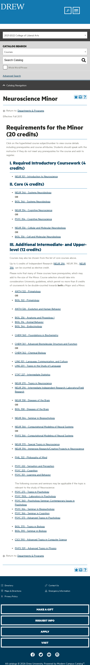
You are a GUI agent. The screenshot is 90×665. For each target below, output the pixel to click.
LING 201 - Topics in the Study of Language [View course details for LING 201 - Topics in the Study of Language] (38, 365)
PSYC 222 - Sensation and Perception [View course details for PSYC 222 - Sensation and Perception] (34, 465)
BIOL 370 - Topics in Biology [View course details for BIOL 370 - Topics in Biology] (30, 526)
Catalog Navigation (16, 85)
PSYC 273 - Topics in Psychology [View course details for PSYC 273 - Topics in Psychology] (32, 491)
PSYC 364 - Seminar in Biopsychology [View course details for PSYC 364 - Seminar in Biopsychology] (34, 508)
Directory (9, 585)
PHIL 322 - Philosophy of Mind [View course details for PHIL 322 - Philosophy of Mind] (31, 457)
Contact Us (54, 585)
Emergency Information (59, 590)
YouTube (49, 655)
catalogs (13, 663)
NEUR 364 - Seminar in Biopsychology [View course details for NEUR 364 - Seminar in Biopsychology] (35, 417)
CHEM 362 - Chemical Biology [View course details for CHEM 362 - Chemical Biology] (30, 352)
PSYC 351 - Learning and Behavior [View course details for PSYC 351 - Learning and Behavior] (33, 474)
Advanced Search (12, 75)
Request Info (44, 620)
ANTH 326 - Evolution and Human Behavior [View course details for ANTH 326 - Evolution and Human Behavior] (38, 308)
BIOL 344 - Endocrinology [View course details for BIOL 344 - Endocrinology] (28, 326)
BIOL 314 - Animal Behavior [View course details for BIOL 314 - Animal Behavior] (29, 321)
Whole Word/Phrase (17, 67)
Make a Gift (45, 609)
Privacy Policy (11, 596)
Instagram (57, 655)
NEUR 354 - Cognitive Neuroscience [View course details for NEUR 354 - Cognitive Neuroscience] (33, 210)
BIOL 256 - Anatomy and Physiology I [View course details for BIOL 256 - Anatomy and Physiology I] (34, 317)
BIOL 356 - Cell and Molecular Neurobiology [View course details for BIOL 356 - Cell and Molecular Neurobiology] (38, 236)
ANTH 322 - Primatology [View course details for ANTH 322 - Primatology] (28, 291)
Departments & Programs (31, 110)
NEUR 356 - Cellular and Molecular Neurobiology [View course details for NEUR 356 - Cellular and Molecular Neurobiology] (40, 227)
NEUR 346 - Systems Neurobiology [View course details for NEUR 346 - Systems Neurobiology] (33, 192)
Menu (76, 12)
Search (68, 9)
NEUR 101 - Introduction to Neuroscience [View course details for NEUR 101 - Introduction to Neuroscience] (36, 176)
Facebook (33, 655)
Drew (13, 7)
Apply (45, 631)
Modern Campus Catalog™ (71, 663)
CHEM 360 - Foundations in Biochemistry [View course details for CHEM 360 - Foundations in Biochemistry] (36, 335)
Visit (45, 643)
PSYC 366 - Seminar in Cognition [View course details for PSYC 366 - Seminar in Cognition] (32, 513)
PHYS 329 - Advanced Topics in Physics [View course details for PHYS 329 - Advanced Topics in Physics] (35, 548)
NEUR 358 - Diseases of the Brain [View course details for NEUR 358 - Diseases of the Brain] (32, 400)
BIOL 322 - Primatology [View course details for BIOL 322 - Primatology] (27, 300)
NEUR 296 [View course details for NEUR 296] (59, 263)
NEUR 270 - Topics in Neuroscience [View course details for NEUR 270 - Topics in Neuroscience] (33, 383)
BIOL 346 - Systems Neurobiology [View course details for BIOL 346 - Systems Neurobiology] (32, 201)
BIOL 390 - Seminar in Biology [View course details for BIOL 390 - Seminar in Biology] (31, 530)
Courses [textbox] (8, 51)
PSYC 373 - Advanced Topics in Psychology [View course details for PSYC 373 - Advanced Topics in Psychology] (37, 517)
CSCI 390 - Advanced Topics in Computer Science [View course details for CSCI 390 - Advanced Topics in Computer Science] (41, 539)
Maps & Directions (13, 590)
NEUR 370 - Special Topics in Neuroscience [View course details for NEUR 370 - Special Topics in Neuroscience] (37, 444)
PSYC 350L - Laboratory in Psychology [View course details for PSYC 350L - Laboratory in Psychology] (35, 496)
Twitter (41, 655)
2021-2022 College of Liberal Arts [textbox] (21, 35)
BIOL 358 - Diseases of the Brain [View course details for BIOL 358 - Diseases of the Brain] (32, 408)
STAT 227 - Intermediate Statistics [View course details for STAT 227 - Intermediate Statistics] (32, 374)
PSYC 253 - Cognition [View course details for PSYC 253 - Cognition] (26, 470)
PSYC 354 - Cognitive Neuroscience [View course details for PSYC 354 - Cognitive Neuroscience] (33, 218)
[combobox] (45, 35)
